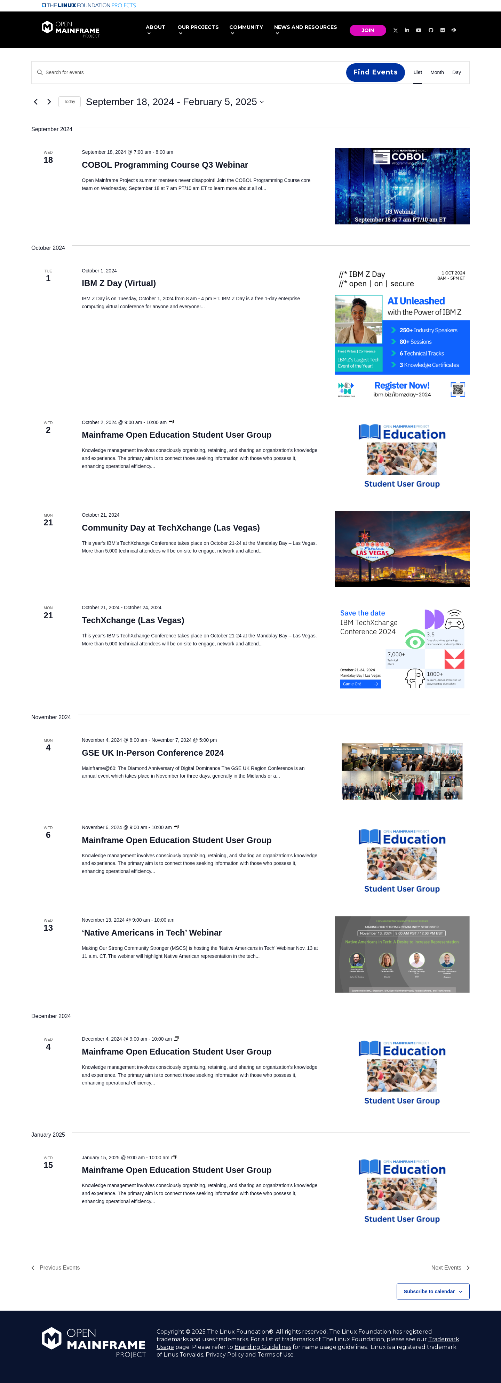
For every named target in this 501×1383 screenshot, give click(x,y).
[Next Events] (49, 102)
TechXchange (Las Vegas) (133, 620)
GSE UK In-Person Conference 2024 (153, 752)
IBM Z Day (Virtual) (119, 283)
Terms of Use (275, 1354)
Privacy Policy (225, 1354)
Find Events (375, 72)
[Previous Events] (35, 102)
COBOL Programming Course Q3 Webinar (165, 164)
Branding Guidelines (262, 1347)
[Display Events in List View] (417, 73)
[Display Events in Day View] (456, 73)
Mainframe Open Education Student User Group (176, 434)
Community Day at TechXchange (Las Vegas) (171, 527)
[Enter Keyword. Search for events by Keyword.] (189, 73)
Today (69, 101)
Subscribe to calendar (429, 1291)
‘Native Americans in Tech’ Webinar (152, 932)
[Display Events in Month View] (437, 73)
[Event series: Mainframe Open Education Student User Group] (171, 422)
